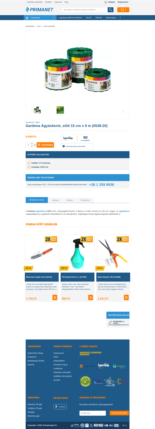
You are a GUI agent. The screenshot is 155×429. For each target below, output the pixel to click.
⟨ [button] (32, 111)
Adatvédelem (59, 361)
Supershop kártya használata (74, 146)
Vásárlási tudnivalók (35, 2)
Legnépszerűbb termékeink (70, 18)
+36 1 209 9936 (101, 185)
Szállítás (48, 2)
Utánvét (31, 365)
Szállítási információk (63, 376)
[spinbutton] (28, 145)
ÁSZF (56, 357)
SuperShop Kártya (35, 353)
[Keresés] (87, 9)
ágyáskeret (41, 211)
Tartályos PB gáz (35, 408)
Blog (66, 2)
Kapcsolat (58, 2)
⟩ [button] (123, 111)
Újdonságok (111, 18)
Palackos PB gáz (35, 404)
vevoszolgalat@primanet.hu (118, 325)
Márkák (99, 18)
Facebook (60, 406)
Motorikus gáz (34, 416)
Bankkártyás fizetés (36, 361)
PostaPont (32, 357)
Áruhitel (57, 380)
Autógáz (31, 412)
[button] (32, 143)
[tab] (37, 200)
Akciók (88, 18)
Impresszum (59, 353)
